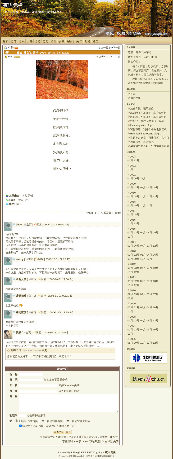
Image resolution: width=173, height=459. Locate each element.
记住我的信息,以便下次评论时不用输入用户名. (47, 425)
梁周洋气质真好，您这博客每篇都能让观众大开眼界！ (149, 146)
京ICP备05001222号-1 (105, 456)
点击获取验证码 (36, 415)
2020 (133, 183)
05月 (130, 178)
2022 (133, 165)
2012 (133, 264)
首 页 (5, 41)
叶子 (27, 200)
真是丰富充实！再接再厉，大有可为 (149, 137)
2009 (133, 303)
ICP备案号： (91, 456)
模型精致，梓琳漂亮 (142, 141)
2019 (133, 192)
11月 (149, 196)
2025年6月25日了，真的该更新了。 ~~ (148, 113)
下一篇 (116, 47)
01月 (130, 187)
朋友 (136, 82)
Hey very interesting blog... (145, 133)
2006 (133, 338)
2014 (133, 241)
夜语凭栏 (110, 452)
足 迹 (37, 41)
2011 (133, 277)
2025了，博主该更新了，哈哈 (147, 121)
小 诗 (30, 41)
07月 (130, 205)
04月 (130, 160)
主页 (28, 224)
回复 (38, 224)
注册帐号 (112, 436)
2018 (133, 201)
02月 (136, 187)
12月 (136, 160)
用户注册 (135, 98)
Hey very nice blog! (141, 125)
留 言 (95, 41)
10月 (130, 169)
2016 (133, 219)
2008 (133, 316)
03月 (143, 187)
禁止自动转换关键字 (77, 421)
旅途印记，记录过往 (142, 108)
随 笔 (13, 41)
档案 (147, 52)
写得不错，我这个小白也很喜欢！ (149, 129)
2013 (133, 250)
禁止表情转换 (28, 421)
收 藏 (61, 41)
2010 (133, 290)
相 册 (53, 41)
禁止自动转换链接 (51, 421)
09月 (136, 205)
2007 (133, 325)
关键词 (70, 41)
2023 (133, 156)
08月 (155, 187)
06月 (136, 178)
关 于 (79, 41)
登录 (132, 93)
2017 (133, 210)
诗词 (21, 200)
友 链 (87, 41)
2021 (133, 174)
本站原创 (27, 195)
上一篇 (103, 47)
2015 (133, 228)
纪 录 (21, 41)
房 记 (45, 41)
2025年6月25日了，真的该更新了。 (148, 117)
